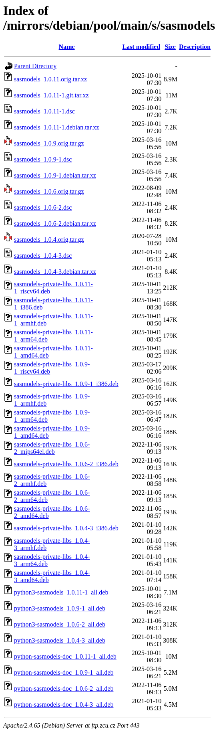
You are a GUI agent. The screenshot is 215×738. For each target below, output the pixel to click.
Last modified (141, 46)
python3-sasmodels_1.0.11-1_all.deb (61, 592)
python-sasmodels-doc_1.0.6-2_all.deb (63, 688)
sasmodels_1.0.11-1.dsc (44, 111)
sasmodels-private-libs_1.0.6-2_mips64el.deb (52, 448)
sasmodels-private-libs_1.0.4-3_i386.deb (66, 528)
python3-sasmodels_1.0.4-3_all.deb (59, 640)
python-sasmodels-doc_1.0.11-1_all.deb (65, 656)
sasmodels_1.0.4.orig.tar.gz (49, 239)
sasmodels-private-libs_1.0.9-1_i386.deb (66, 383)
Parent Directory (35, 66)
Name (67, 46)
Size (170, 46)
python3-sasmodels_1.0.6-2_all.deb (59, 624)
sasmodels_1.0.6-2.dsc (43, 207)
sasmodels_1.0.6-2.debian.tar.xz (55, 223)
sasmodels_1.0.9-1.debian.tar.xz (55, 175)
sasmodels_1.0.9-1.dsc (43, 159)
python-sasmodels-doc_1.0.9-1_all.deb (63, 672)
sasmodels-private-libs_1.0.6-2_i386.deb (66, 464)
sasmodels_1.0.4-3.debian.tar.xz (55, 271)
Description (195, 46)
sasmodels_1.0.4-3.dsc (43, 255)
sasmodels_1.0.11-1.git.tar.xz (51, 95)
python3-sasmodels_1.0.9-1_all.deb (59, 608)
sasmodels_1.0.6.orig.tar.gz (49, 191)
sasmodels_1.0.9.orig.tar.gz (49, 143)
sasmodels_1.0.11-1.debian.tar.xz (56, 127)
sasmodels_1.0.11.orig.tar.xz (50, 79)
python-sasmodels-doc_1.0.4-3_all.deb (63, 704)
